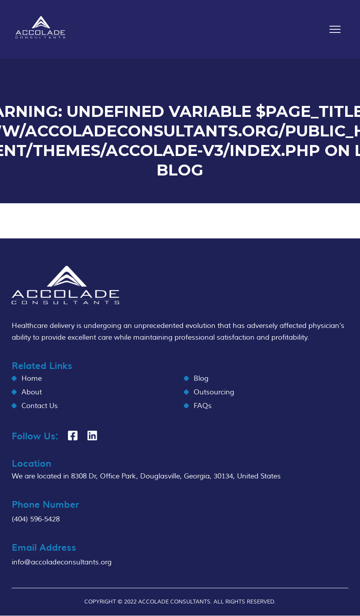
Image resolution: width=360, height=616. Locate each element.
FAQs (203, 405)
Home (31, 378)
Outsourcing (214, 392)
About (31, 392)
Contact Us (39, 405)
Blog (201, 378)
